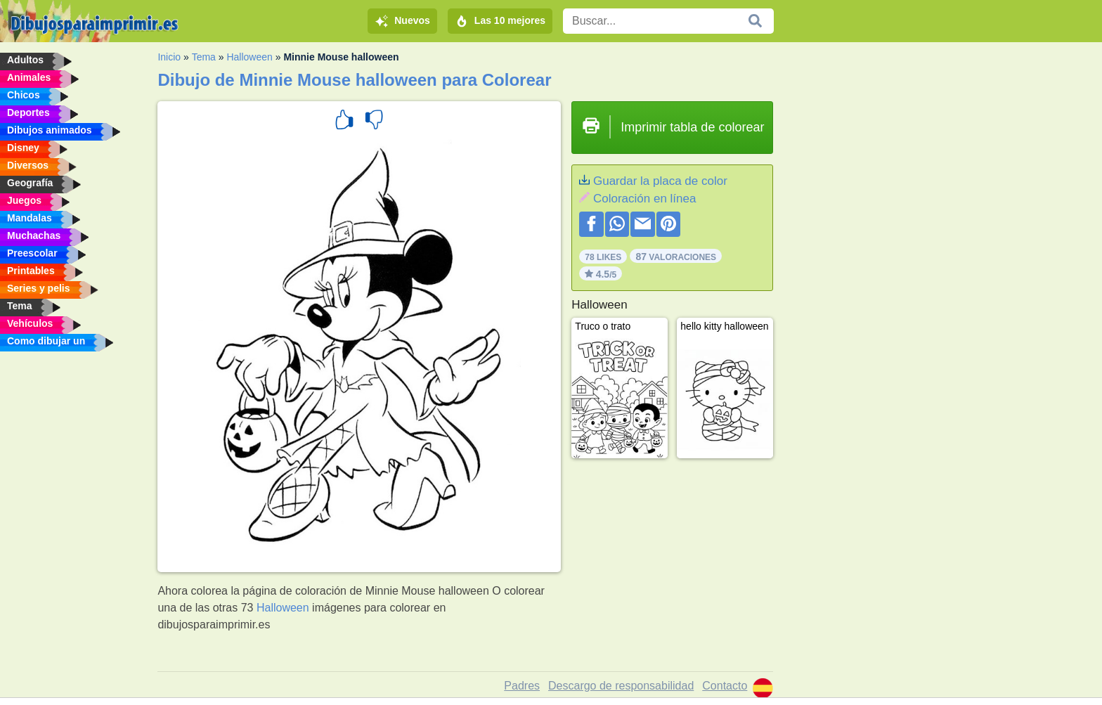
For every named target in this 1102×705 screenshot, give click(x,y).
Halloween (249, 57)
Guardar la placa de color (660, 181)
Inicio (169, 57)
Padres (522, 686)
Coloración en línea (644, 198)
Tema (204, 57)
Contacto (724, 686)
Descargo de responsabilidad (621, 686)
